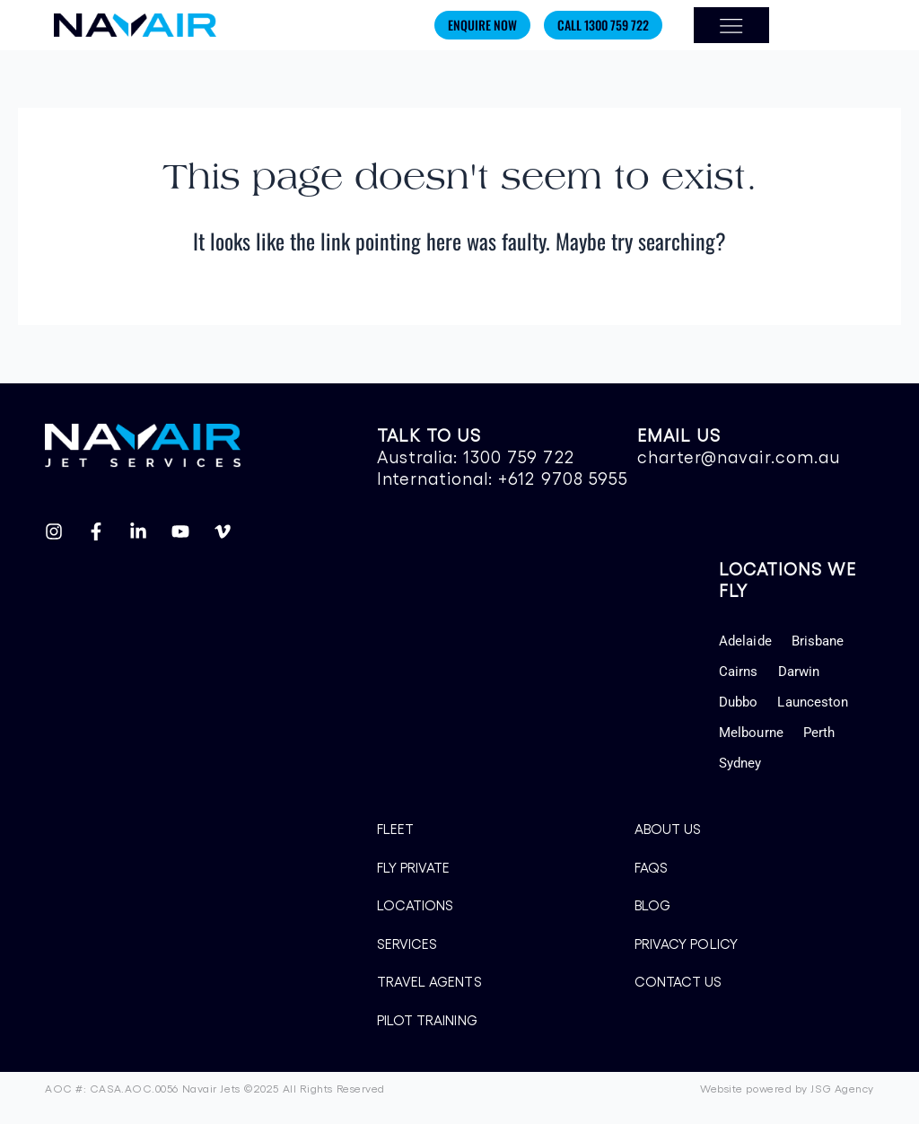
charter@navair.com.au (738, 456)
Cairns (738, 671)
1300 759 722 (518, 456)
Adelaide (745, 641)
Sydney (740, 763)
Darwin (798, 671)
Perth (819, 732)
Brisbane (818, 641)
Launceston (812, 702)
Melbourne (751, 732)
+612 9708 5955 (563, 477)
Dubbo (738, 702)
